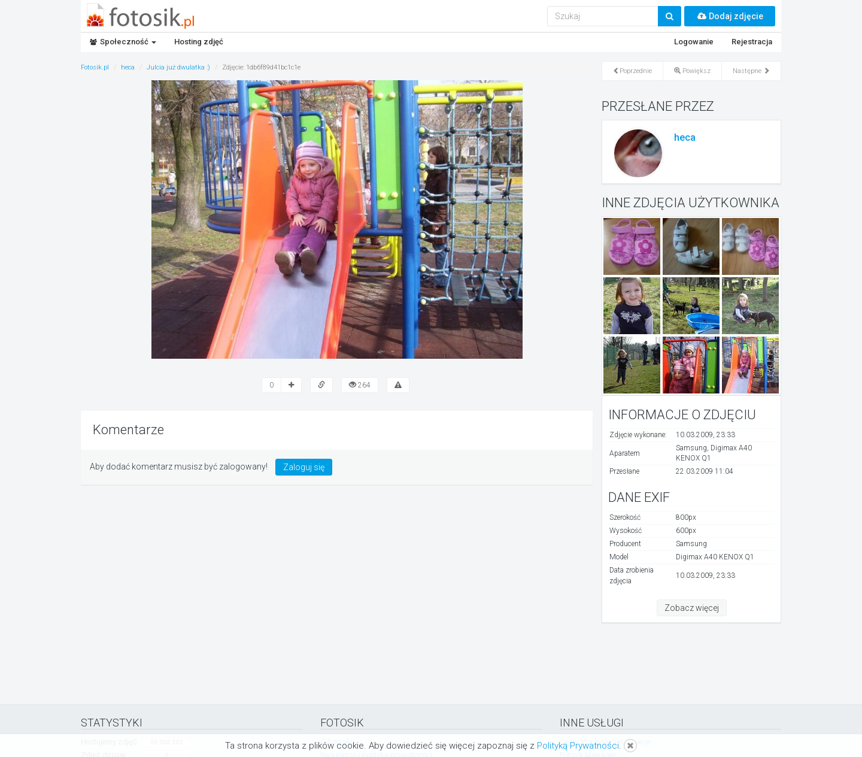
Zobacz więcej (691, 608)
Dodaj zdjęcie (729, 16)
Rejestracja (752, 41)
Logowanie (694, 41)
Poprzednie (632, 71)
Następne (751, 71)
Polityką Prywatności (578, 745)
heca (685, 137)
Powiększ (692, 71)
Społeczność (123, 41)
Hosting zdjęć (198, 41)
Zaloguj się (303, 467)
